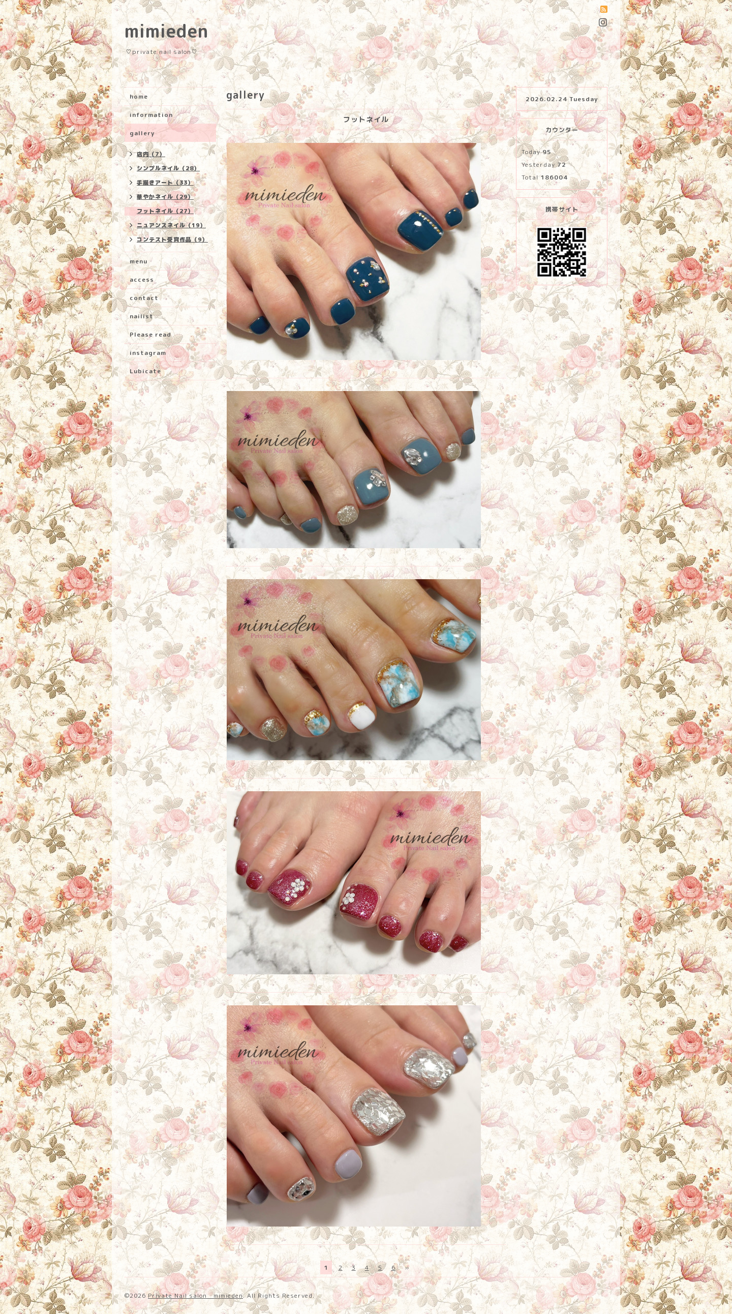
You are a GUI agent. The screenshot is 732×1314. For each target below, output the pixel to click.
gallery (142, 133)
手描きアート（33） (165, 182)
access (142, 279)
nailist (142, 316)
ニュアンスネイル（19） (171, 225)
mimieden (166, 30)
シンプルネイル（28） (168, 168)
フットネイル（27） (165, 211)
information (151, 114)
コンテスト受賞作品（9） (172, 239)
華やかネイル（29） (165, 197)
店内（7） (151, 154)
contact (144, 297)
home (139, 96)
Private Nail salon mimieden (195, 1295)
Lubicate (145, 371)
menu (138, 261)
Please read (150, 334)
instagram (148, 352)
